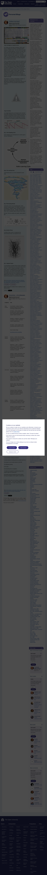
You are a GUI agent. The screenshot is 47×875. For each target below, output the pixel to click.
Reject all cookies (23, 447)
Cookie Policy (16, 431)
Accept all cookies (12, 447)
